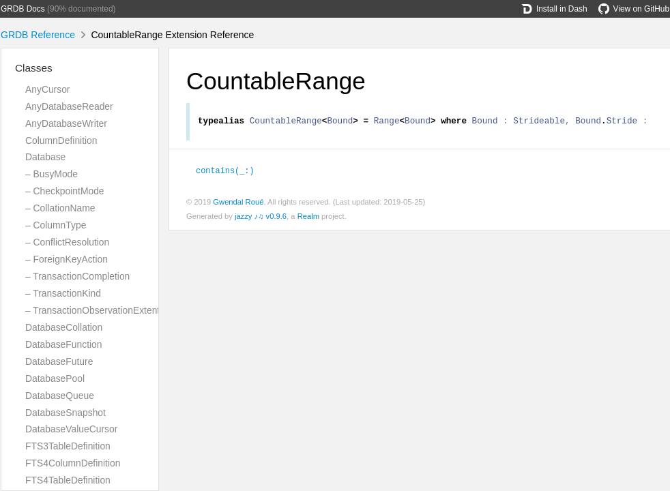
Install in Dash (554, 9)
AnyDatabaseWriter (66, 123)
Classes (34, 68)
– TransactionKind (63, 293)
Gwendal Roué (238, 204)
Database (45, 156)
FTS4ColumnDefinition (72, 463)
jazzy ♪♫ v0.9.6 (261, 218)
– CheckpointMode (64, 190)
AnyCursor (47, 89)
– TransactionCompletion (77, 276)
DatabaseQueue (59, 395)
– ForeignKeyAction (66, 259)
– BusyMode (51, 173)
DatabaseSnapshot (65, 412)
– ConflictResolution (67, 242)
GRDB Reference (38, 34)
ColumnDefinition (61, 140)
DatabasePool (55, 378)
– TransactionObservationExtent (92, 310)
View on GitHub (633, 9)
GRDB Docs (23, 9)
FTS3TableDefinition (68, 446)
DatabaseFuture (59, 361)
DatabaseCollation (63, 327)
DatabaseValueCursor (71, 428)
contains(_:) (225, 171)
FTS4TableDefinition (68, 480)
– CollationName (60, 208)
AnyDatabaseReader (69, 106)
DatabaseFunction (63, 344)
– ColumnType (55, 225)
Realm (308, 218)
